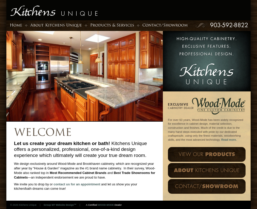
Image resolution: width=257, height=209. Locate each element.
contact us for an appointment (77, 184)
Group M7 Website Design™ (60, 204)
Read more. (229, 139)
